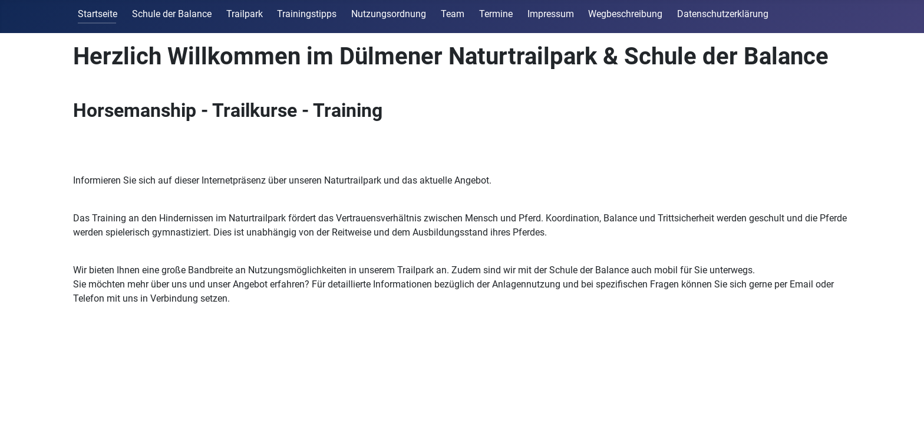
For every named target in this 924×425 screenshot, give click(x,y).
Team (452, 13)
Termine (496, 13)
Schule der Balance (172, 13)
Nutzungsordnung (388, 13)
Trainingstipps (306, 13)
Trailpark (244, 13)
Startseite (97, 13)
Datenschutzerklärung (722, 13)
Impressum (550, 13)
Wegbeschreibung (625, 13)
